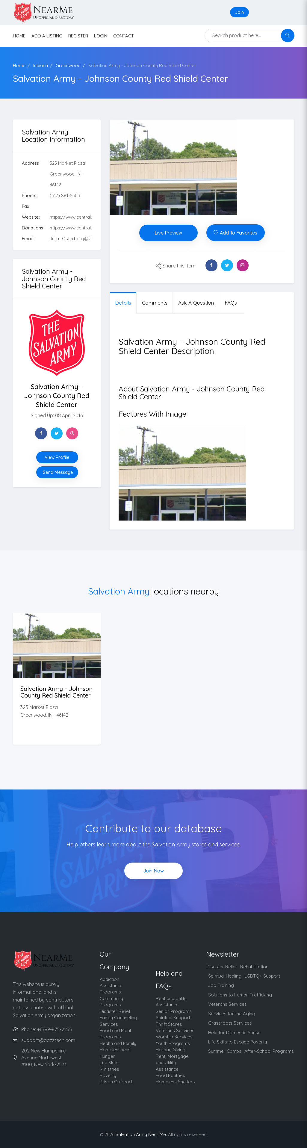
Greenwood (68, 65)
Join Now (153, 871)
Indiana (40, 65)
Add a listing (46, 36)
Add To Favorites (235, 232)
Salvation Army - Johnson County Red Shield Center (142, 65)
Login (100, 36)
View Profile (57, 457)
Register (78, 36)
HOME (19, 36)
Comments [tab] (154, 303)
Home (19, 65)
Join (239, 12)
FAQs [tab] (231, 303)
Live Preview (168, 233)
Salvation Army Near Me (141, 1134)
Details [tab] (123, 303)
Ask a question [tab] (196, 303)
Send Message (58, 472)
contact (123, 36)
